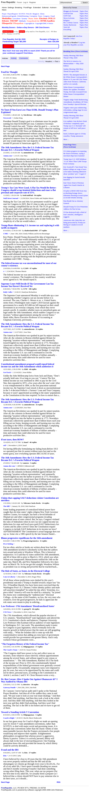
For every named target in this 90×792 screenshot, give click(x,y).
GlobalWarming (23, 16)
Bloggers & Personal (70, 11)
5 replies (33, 463)
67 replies (33, 268)
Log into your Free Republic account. (74, 43)
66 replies (35, 609)
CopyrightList (29, 23)
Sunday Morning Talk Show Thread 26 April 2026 (73, 70)
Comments (23, 58)
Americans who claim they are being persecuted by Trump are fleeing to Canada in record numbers (74, 223)
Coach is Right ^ (9, 718)
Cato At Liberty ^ (10, 577)
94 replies (37, 195)
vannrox (26, 463)
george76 (27, 609)
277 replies (43, 230)
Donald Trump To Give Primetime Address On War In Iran (75, 208)
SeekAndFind (28, 195)
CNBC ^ (6, 234)
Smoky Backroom (69, 25)
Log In (25, 2)
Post (86, 11)
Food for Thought (9, 72)
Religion (66, 20)
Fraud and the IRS (9, 750)
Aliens (42, 14)
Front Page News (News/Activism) (69, 146)
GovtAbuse (17, 18)
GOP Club (67, 16)
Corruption (33, 16)
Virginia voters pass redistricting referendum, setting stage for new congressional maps (75, 110)
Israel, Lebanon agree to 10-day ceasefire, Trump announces (74, 135)
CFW (25, 289)
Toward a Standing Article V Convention (20, 712)
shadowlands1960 (31, 230)
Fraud (53, 16)
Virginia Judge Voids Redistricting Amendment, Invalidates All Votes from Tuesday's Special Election (75, 102)
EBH (26, 369)
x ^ (4, 271)
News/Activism (68, 18)
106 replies (37, 115)
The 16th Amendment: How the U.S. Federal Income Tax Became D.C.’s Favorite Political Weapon (27, 459)
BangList (36, 14)
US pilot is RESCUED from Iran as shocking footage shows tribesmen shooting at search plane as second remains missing (75, 194)
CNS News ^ (8, 612)
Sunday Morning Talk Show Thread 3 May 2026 (73, 56)
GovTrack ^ (7, 372)
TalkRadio (22, 21)
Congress (46, 16)
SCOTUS (22, 14)
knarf (26, 442)
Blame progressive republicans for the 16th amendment (26, 538)
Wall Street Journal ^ (11, 198)
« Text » (57, 61)
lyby (26, 753)
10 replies (46, 574)
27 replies (32, 753)
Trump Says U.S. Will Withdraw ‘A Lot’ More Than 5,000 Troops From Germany (75, 161)
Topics (82, 11)
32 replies (39, 405)
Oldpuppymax (28, 647)
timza (25, 75)
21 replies (39, 329)
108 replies (33, 289)
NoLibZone (27, 115)
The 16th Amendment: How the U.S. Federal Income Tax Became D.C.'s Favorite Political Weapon (27, 148)
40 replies (32, 369)
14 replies (45, 503)
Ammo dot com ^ (9, 466)
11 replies (43, 541)
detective (26, 684)
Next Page (5, 66)
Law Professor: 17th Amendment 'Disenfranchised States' (28, 606)
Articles (5, 58)
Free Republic (8, 2)
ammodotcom (28, 153)
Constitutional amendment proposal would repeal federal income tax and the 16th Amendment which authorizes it (27, 365)
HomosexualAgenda (9, 16)
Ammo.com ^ (8, 156)
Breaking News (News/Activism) (75, 51)
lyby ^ (5, 756)
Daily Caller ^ (8, 292)
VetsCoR (66, 27)
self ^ (5, 445)
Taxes (40, 16)
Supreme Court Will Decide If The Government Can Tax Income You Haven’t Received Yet (27, 285)
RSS (58, 782)
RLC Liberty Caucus (70, 23)
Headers (48, 61)
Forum (19, 2)
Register (32, 2)
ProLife (29, 14)
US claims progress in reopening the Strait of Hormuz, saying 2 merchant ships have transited (74, 153)
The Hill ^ (7, 506)
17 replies (38, 153)
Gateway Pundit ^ (10, 687)
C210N (25, 268)
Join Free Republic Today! (72, 37)
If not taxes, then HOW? (12, 439)
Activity (13, 58)
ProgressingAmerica (31, 541)
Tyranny (24, 18)
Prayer (4, 14)
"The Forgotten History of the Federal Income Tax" (25, 644)
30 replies (34, 684)
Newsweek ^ (8, 118)
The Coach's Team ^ (11, 650)
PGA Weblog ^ (8, 544)
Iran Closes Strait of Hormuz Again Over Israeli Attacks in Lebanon (73, 185)
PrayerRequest (12, 14)
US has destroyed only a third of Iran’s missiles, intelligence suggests (74, 214)
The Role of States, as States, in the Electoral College (25, 571)
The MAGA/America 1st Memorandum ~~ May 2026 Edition (73, 63)
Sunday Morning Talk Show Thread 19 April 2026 (73, 116)
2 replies (32, 75)
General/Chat (68, 13)
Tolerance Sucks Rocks (32, 503)
